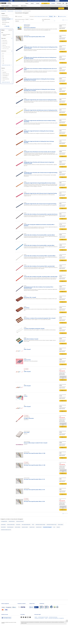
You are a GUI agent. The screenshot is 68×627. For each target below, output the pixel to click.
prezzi (47, 16)
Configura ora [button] (63, 30)
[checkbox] (6, 40)
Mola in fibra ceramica (6, 48)
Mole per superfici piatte (5, 22)
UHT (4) (4, 80)
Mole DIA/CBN (4, 20)
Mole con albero (60, 524)
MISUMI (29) (4, 72)
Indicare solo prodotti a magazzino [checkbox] (6, 35)
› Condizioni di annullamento (39, 618)
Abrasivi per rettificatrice (5, 17)
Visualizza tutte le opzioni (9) (6, 82)
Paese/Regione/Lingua (7, 617)
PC (36, 607)
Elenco (51, 16)
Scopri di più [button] (57, 0)
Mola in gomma (5, 40)
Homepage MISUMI (4, 521)
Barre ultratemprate (10, 527)
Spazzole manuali (38, 527)
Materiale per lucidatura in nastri (51, 524)
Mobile (31, 607)
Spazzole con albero (25, 527)
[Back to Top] (67, 621)
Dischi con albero (17, 527)
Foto (56, 16)
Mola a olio (4, 45)
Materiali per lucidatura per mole (6, 529)
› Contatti (45, 618)
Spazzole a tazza (32, 527)
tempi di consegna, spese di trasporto (39, 16)
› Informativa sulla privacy (53, 617)
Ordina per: (32, 19)
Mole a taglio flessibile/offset (26, 524)
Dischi (33, 524)
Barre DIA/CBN (3, 527)
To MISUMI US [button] (61, 8)
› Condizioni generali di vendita (43, 617)
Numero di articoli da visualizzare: (20, 19)
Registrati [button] (45, 3)
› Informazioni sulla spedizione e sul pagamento (56, 618)
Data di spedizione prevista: (46, 19)
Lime (54, 527)
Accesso (53, 3)
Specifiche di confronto (62, 16)
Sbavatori (58, 527)
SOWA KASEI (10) (5, 77)
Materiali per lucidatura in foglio (40, 524)
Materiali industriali (4, 15)
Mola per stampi (5, 43)
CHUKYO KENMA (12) (5, 75)
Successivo (67, 20)
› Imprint (35, 617)
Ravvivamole (4, 24)
